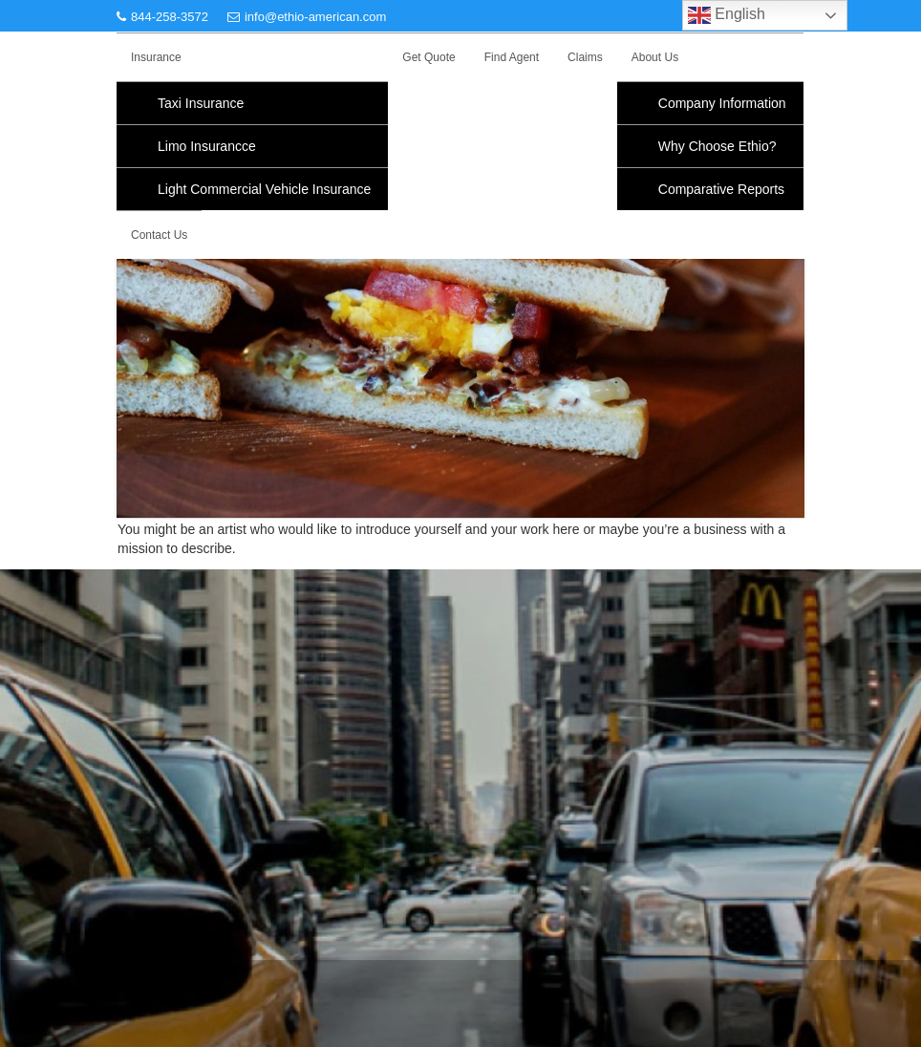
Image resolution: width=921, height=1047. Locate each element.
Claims (585, 57)
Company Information (722, 103)
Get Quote (428, 57)
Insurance (156, 57)
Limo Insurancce (207, 146)
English (726, 15)
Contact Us (159, 235)
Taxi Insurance (201, 103)
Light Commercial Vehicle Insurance (264, 189)
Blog (131, 829)
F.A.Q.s (140, 767)
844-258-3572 (162, 17)
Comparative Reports (721, 189)
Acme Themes (740, 976)
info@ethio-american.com (306, 17)
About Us (655, 57)
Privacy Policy (161, 736)
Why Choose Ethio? (717, 146)
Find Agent (511, 57)
